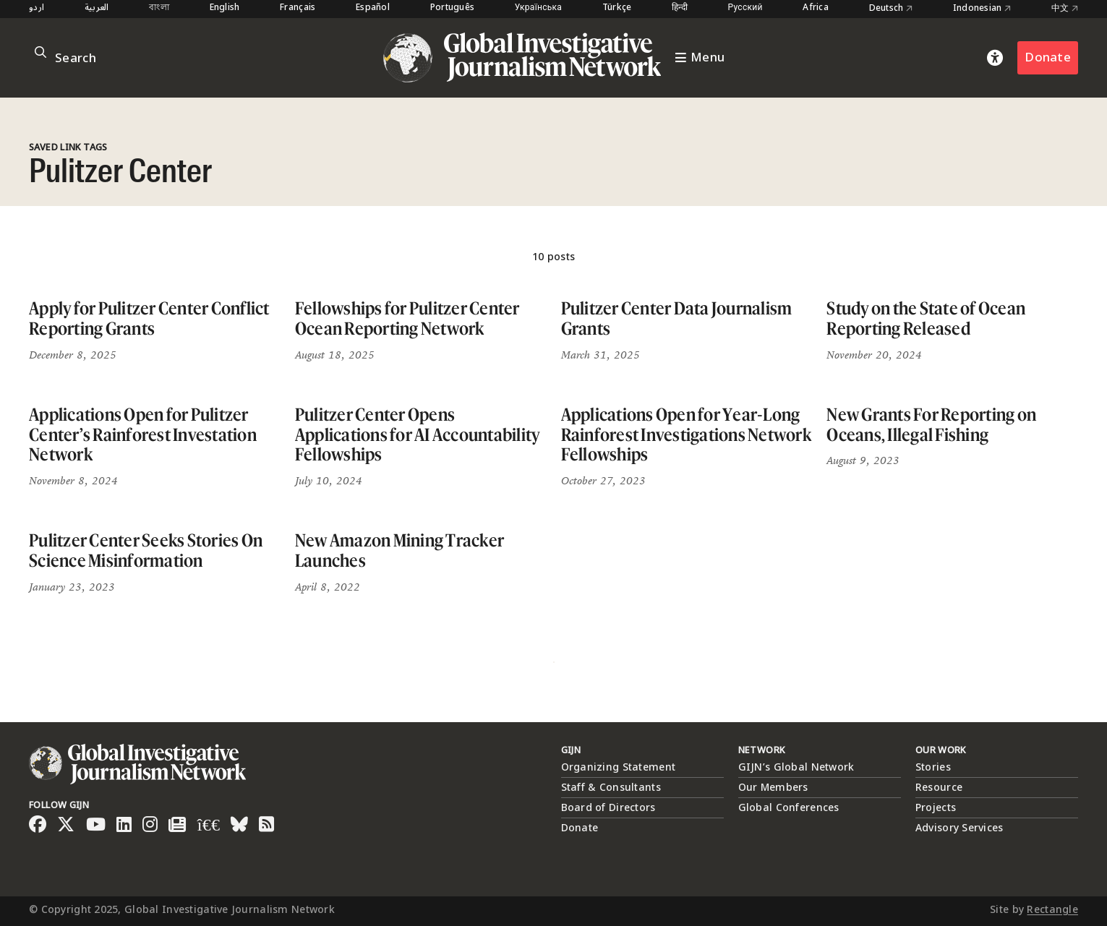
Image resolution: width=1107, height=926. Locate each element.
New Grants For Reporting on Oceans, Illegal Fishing (931, 424)
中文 (1064, 8)
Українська (538, 8)
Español (373, 8)
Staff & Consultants (611, 787)
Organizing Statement (618, 767)
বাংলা (159, 8)
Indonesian (982, 8)
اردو (36, 8)
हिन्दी (680, 8)
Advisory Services (959, 828)
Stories (933, 767)
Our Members (773, 787)
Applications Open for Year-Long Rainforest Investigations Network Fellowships (686, 434)
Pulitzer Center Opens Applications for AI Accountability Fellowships (417, 434)
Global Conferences (788, 807)
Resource (938, 787)
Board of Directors (608, 807)
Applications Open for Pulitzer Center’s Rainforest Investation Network (143, 434)
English (225, 8)
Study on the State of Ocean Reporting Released (925, 318)
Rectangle (1052, 909)
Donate (1048, 57)
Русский (745, 8)
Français (297, 8)
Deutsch (891, 8)
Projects (935, 807)
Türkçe (617, 8)
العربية (97, 8)
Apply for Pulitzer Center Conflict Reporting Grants (149, 318)
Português (452, 8)
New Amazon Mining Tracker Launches (399, 550)
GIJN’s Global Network (796, 767)
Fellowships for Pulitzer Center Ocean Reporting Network (407, 318)
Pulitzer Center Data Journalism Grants (676, 318)
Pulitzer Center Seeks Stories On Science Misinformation (145, 550)
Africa (816, 8)
